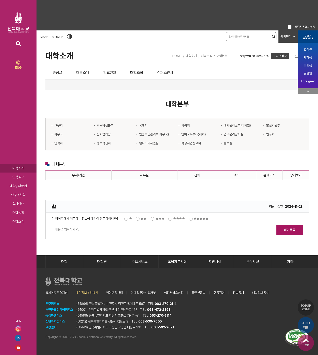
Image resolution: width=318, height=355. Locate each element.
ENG (18, 65)
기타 (290, 261)
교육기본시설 (177, 261)
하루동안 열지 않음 (304, 26)
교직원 (308, 50)
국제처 (143, 125)
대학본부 (222, 56)
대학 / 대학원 (18, 186)
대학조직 (206, 56)
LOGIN (44, 36)
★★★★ (176, 219)
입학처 (58, 143)
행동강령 (219, 293)
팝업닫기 (286, 37)
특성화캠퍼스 (53, 315)
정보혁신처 (104, 143)
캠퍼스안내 (165, 72)
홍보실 (228, 143)
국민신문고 (199, 293)
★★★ (157, 219)
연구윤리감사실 (233, 134)
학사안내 (18, 204)
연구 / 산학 (18, 195)
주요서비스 (140, 261)
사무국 (58, 134)
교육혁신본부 (105, 125)
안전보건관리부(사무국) (154, 134)
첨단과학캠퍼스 (55, 321)
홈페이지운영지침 (56, 293)
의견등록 (289, 230)
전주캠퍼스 (52, 304)
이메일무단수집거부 (143, 293)
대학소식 (18, 222)
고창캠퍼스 (52, 327)
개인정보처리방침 (87, 293)
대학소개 (18, 168)
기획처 (185, 125)
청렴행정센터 (114, 293)
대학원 (102, 261)
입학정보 (18, 177)
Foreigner (308, 81)
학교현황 (109, 72)
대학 (64, 261)
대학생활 (18, 213)
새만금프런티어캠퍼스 (59, 310)
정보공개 (238, 293)
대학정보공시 (260, 293)
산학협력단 (104, 134)
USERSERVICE (307, 37)
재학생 (308, 57)
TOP (306, 343)
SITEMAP (57, 36)
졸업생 (308, 65)
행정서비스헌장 (174, 293)
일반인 (308, 73)
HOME (177, 56)
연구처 (270, 134)
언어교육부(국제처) (193, 134)
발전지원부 (273, 125)
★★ (141, 219)
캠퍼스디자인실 (149, 143)
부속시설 (252, 261)
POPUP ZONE (306, 307)
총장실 (57, 72)
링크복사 (281, 56)
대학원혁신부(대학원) (237, 125)
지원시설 (214, 261)
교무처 (58, 125)
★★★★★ (199, 219)
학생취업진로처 (191, 143)
